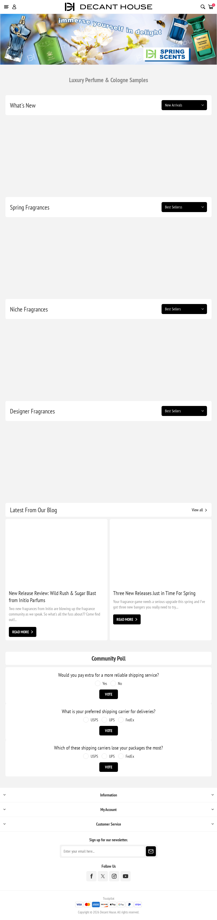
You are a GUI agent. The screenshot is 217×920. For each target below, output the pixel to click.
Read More (20, 631)
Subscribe (151, 851)
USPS (94, 719)
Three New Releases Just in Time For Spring (154, 593)
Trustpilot (108, 898)
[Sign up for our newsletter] (102, 851)
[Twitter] (103, 876)
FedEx (130, 719)
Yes (104, 683)
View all (197, 509)
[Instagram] (114, 876)
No (120, 683)
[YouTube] (125, 876)
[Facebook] (91, 876)
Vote (108, 694)
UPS (112, 719)
